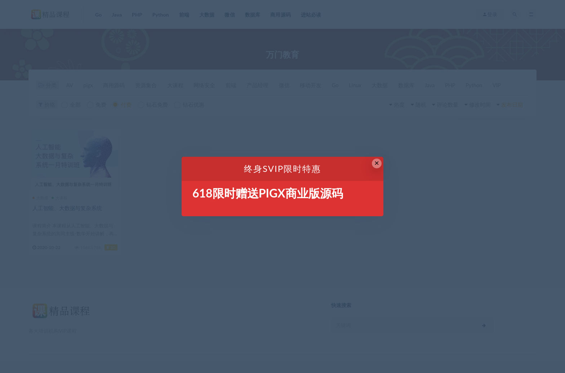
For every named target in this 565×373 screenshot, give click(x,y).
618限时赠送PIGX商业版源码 (267, 193)
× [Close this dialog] (376, 163)
